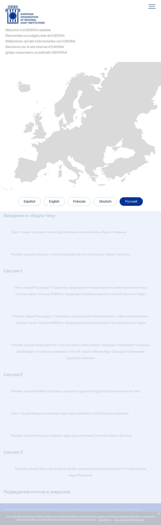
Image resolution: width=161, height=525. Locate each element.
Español (29, 201)
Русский (131, 201)
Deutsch (105, 201)
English (54, 201)
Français (79, 201)
